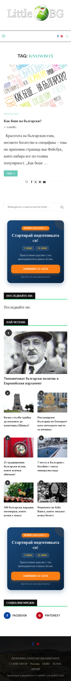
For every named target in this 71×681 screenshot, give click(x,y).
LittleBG (11, 127)
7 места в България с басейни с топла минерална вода (51, 466)
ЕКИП (46, 663)
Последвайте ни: (17, 307)
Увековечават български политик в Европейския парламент (31, 381)
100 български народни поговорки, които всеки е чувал (19, 511)
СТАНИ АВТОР (18, 663)
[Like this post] (26, 182)
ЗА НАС (57, 663)
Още (11, 173)
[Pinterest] (62, 36)
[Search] (67, 36)
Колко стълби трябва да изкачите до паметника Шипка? (17, 421)
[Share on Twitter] (35, 182)
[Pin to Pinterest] (40, 182)
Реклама (35, 663)
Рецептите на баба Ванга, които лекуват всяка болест (51, 511)
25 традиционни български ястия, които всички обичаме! (15, 468)
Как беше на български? (22, 121)
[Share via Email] (44, 182)
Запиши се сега (35, 268)
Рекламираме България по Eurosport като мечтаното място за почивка (52, 423)
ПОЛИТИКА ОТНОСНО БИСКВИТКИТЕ (35, 658)
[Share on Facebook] (31, 182)
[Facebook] (58, 36)
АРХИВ (35, 669)
